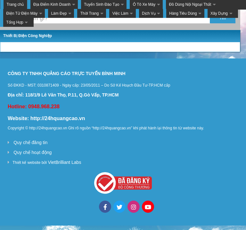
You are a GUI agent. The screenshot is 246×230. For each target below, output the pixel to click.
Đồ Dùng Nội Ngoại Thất (190, 4)
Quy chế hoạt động (32, 152)
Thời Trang (89, 13)
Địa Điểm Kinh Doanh (51, 4)
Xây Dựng (219, 13)
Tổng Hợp (14, 22)
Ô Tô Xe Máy (144, 4)
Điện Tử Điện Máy (21, 13)
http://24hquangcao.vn (57, 118)
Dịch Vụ (149, 13)
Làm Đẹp (59, 13)
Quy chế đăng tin (30, 142)
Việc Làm (120, 13)
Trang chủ (15, 4)
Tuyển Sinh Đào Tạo (101, 4)
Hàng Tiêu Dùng (183, 13)
